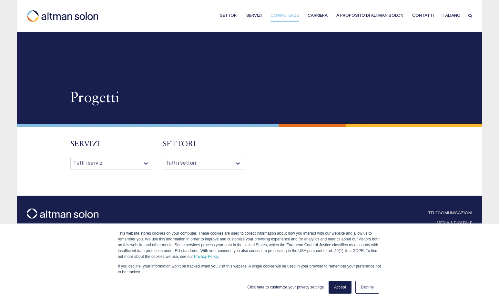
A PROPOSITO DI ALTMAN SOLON (369, 16)
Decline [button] (367, 287)
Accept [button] (340, 287)
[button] (470, 16)
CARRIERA (318, 16)
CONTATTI (423, 16)
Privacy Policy (206, 256)
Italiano (451, 16)
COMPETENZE (284, 16)
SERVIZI (254, 16)
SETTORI (229, 16)
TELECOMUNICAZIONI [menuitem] (450, 213)
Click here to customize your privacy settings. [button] (286, 287)
